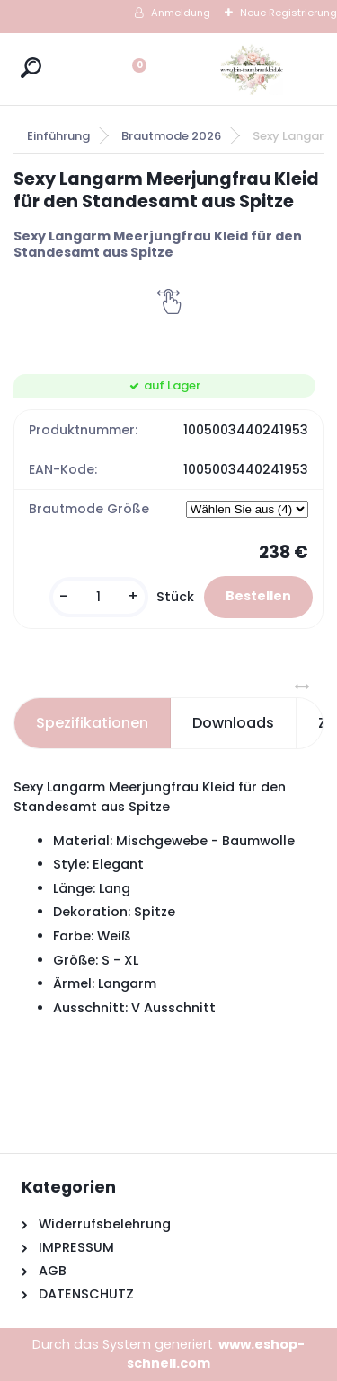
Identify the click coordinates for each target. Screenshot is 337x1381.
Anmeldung (180, 12)
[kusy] (98, 597)
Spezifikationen (92, 722)
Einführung (58, 135)
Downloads (233, 722)
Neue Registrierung (288, 12)
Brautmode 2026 (171, 135)
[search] (31, 67)
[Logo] (252, 69)
